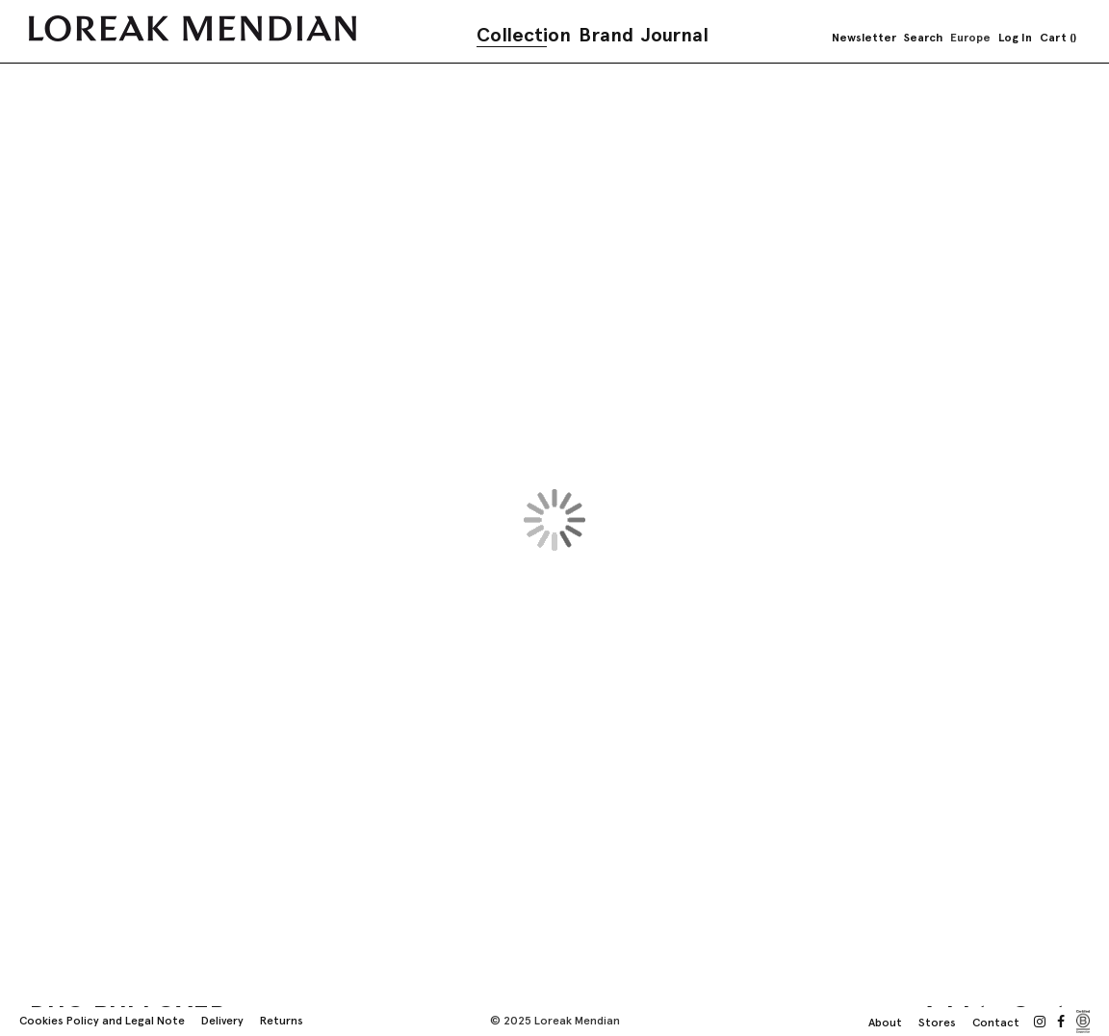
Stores (937, 1022)
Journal (675, 34)
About (885, 1022)
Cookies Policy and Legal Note (102, 1020)
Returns (281, 1020)
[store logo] (192, 28)
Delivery (222, 1020)
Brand (606, 34)
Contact (995, 1022)
